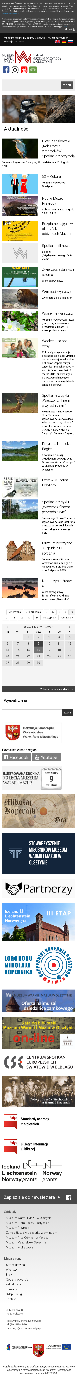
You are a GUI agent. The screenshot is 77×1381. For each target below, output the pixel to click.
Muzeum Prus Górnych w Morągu (27, 1237)
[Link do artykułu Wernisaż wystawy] (20, 299)
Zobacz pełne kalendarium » (56, 689)
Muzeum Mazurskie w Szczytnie (26, 1242)
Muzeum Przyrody (58, 37)
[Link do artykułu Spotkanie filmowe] (20, 253)
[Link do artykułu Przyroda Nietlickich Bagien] (20, 451)
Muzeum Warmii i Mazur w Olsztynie (24, 37)
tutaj (66, 27)
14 (37, 617)
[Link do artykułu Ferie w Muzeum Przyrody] (20, 487)
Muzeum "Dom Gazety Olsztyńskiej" (28, 1222)
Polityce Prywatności (10, 14)
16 (38, 650)
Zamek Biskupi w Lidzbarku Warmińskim (31, 1232)
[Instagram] (15, 70)
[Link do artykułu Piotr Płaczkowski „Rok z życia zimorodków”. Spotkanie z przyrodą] (20, 149)
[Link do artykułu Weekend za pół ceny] (20, 348)
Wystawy (12, 1269)
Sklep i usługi (14, 1294)
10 (5, 617)
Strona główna (15, 1264)
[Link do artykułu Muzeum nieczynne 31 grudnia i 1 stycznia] (20, 551)
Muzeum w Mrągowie (19, 1247)
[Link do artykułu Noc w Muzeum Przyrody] (20, 206)
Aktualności (13, 1284)
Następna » (49, 617)
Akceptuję (69, 29)
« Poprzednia (33, 611)
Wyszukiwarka (15, 701)
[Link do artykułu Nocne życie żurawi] (20, 588)
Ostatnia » (67, 617)
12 (21, 617)
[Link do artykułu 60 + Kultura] (20, 184)
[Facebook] (6, 69)
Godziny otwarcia (17, 1279)
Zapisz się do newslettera (33, 1197)
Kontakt (11, 1299)
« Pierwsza (15, 611)
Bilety (9, 1274)
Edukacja (12, 1289)
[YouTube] (24, 70)
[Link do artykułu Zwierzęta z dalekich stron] (20, 277)
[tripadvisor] (33, 69)
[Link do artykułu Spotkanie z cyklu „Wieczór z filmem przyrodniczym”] (20, 403)
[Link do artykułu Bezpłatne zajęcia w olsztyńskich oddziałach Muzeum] (20, 231)
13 (29, 617)
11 (13, 617)
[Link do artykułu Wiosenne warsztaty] (20, 321)
